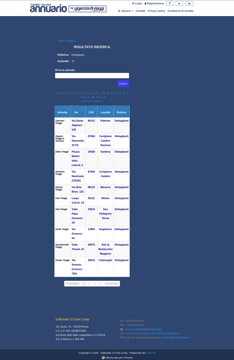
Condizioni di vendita (180, 11)
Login (137, 3)
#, (56, 93)
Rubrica (70, 41)
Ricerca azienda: (65, 70)
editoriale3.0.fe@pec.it (176, 337)
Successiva (111, 283)
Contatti (140, 11)
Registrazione (154, 3)
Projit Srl (151, 353)
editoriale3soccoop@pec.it (165, 333)
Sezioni (125, 11)
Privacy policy (156, 11)
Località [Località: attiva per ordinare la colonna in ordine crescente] (105, 112)
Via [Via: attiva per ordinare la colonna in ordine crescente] (76, 112)
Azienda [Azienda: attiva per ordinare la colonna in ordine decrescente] (62, 112)
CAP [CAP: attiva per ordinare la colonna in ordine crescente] (91, 112)
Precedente (72, 283)
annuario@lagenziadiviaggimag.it (143, 329)
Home (61, 41)
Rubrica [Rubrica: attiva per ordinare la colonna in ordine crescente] (122, 112)
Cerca (123, 83)
